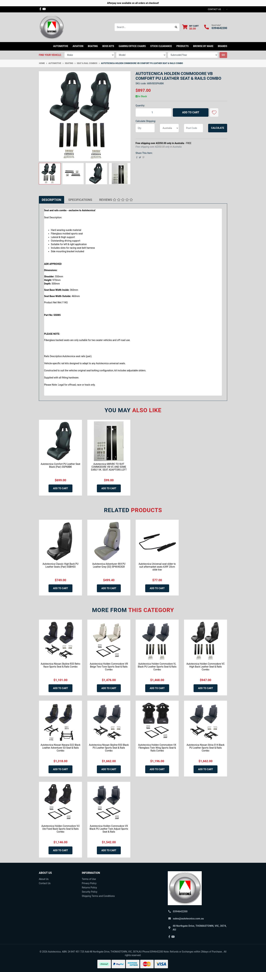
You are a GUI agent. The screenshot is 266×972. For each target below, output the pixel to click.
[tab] (51, 200)
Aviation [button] (78, 46)
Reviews (116, 200)
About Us (44, 879)
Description (51, 200)
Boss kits (108, 46)
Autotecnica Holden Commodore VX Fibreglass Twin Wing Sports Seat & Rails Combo (157, 748)
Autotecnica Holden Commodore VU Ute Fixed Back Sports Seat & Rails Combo (60, 829)
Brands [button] (222, 46)
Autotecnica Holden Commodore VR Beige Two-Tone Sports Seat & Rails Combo (109, 666)
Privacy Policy (89, 883)
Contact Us (45, 883)
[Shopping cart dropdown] (190, 27)
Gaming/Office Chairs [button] (132, 46)
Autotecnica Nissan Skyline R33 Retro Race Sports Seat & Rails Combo (60, 665)
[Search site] (176, 27)
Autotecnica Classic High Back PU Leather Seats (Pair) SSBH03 (60, 565)
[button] (214, 112)
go (223, 55)
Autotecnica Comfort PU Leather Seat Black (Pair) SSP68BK (60, 465)
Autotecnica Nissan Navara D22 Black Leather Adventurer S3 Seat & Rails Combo (60, 748)
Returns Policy (89, 887)
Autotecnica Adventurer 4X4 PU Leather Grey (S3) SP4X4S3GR (108, 565)
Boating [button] (93, 46)
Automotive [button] (60, 46)
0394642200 (219, 28)
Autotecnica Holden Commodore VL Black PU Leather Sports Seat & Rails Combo (157, 666)
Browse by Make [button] (203, 46)
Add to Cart (190, 112)
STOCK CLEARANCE (161, 46)
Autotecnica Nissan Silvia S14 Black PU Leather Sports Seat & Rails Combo (205, 748)
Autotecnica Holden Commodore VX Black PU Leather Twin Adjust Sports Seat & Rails (109, 829)
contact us (214, 9)
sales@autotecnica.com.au (188, 918)
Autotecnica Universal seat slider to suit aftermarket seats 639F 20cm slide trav (157, 567)
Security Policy (89, 891)
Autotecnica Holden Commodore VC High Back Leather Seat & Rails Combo (205, 666)
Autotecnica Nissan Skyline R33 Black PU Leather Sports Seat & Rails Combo (109, 748)
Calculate (217, 128)
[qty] (145, 128)
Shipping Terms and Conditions (98, 896)
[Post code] (193, 128)
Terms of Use (89, 879)
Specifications (80, 200)
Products (182, 46)
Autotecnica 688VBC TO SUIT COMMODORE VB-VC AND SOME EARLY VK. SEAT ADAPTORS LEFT (109, 467)
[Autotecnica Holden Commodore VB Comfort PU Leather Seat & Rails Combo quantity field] (154, 112)
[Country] (169, 128)
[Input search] (144, 27)
